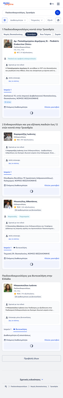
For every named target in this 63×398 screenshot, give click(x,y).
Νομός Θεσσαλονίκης (13, 34)
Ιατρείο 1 (7, 90)
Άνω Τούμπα (45, 34)
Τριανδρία (31, 34)
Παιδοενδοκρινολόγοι (19, 386)
